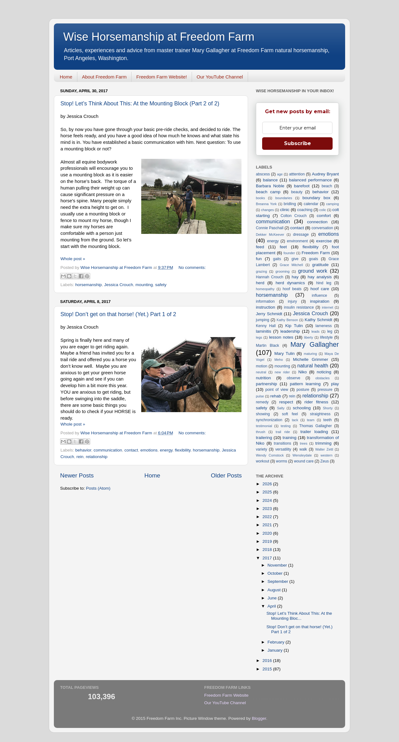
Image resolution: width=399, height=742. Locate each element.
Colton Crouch (294, 216)
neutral (261, 372)
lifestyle (326, 337)
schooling (302, 408)
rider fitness (316, 402)
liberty (308, 337)
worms (281, 461)
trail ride (283, 432)
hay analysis (320, 277)
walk (303, 449)
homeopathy (265, 289)
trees (303, 443)
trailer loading (314, 431)
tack (295, 420)
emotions (149, 450)
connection (317, 222)
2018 (267, 549)
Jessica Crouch (118, 284)
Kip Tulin (294, 325)
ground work (312, 271)
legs (259, 337)
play (335, 383)
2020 (267, 533)
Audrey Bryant (325, 174)
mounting (144, 284)
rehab (275, 396)
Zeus (324, 461)
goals (313, 259)
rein (80, 456)
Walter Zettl (324, 449)
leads (315, 331)
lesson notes (281, 337)
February (276, 642)
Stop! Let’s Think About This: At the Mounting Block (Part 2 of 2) (139, 103)
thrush (260, 432)
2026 (267, 484)
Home (66, 76)
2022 (267, 516)
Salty (280, 408)
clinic (284, 209)
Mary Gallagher (314, 344)
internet (327, 307)
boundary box (316, 197)
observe (293, 378)
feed (260, 247)
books (260, 198)
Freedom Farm (316, 252)
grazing (261, 271)
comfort (324, 215)
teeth (327, 420)
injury (292, 301)
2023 (267, 508)
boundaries (283, 198)
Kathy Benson (287, 320)
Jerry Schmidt (269, 313)
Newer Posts (77, 475)
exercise (324, 241)
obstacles (322, 378)
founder (289, 253)
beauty (296, 192)
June (272, 598)
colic (322, 210)
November (277, 565)
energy (166, 450)
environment (297, 241)
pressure (325, 389)
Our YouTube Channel (220, 76)
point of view (276, 389)
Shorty (328, 408)
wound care (304, 461)
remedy (262, 402)
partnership (266, 383)
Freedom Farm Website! (161, 76)
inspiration (319, 301)
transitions (282, 443)
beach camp (268, 191)
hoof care (319, 288)
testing (286, 426)
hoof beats (292, 289)
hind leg (323, 283)
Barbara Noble (270, 186)
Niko (302, 372)
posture (303, 389)
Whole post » (72, 258)
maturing (310, 354)
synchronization (269, 420)
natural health (312, 365)
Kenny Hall (266, 326)
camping (332, 204)
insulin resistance (299, 307)
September (278, 581)
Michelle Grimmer (310, 359)
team (310, 420)
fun (259, 258)
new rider (282, 372)
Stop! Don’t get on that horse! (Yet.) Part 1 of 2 (118, 314)
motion (261, 366)
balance (270, 180)
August (274, 590)
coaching (305, 210)
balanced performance (310, 180)
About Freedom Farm (104, 76)
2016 (267, 660)
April (272, 606)
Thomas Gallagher (315, 426)
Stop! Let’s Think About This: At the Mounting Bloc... (299, 616)
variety (261, 449)
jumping (262, 320)
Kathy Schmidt (318, 319)
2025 (267, 492)
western (327, 455)
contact (131, 450)
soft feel (290, 414)
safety (160, 284)
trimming (323, 443)
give (295, 259)
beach (327, 186)
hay (295, 277)
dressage (301, 234)
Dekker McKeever (270, 234)
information (265, 301)
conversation (322, 228)
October (275, 573)
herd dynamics (290, 282)
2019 (267, 541)
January (275, 650)
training (289, 437)
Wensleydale (302, 455)
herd (260, 282)
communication (108, 450)
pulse (260, 396)
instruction (265, 307)
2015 (267, 669)
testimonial (264, 426)
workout (262, 461)
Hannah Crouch (269, 277)
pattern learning (305, 383)
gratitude (320, 264)
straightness (320, 414)
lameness (323, 326)
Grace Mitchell (291, 265)
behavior (83, 450)
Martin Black (267, 345)
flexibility (182, 450)
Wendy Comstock (270, 455)
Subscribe (297, 143)
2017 (267, 558)
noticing (324, 372)
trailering (264, 437)
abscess (263, 174)
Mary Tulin (284, 353)
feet (283, 247)
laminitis (263, 331)
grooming (283, 271)
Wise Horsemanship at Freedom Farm (158, 36)
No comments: (192, 267)
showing (263, 414)
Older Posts (226, 475)
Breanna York (266, 204)
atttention (297, 174)
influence (319, 295)
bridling (290, 204)
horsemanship (88, 284)
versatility (283, 449)
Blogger (259, 718)
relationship (96, 456)
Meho (278, 359)
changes (267, 210)
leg (329, 331)
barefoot (302, 186)
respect (286, 402)
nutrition (263, 378)
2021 (267, 524)
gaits (277, 259)
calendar (311, 204)
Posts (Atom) (98, 488)
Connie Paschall (269, 228)
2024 (267, 500)
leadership (290, 331)
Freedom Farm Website (226, 695)
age (279, 174)
